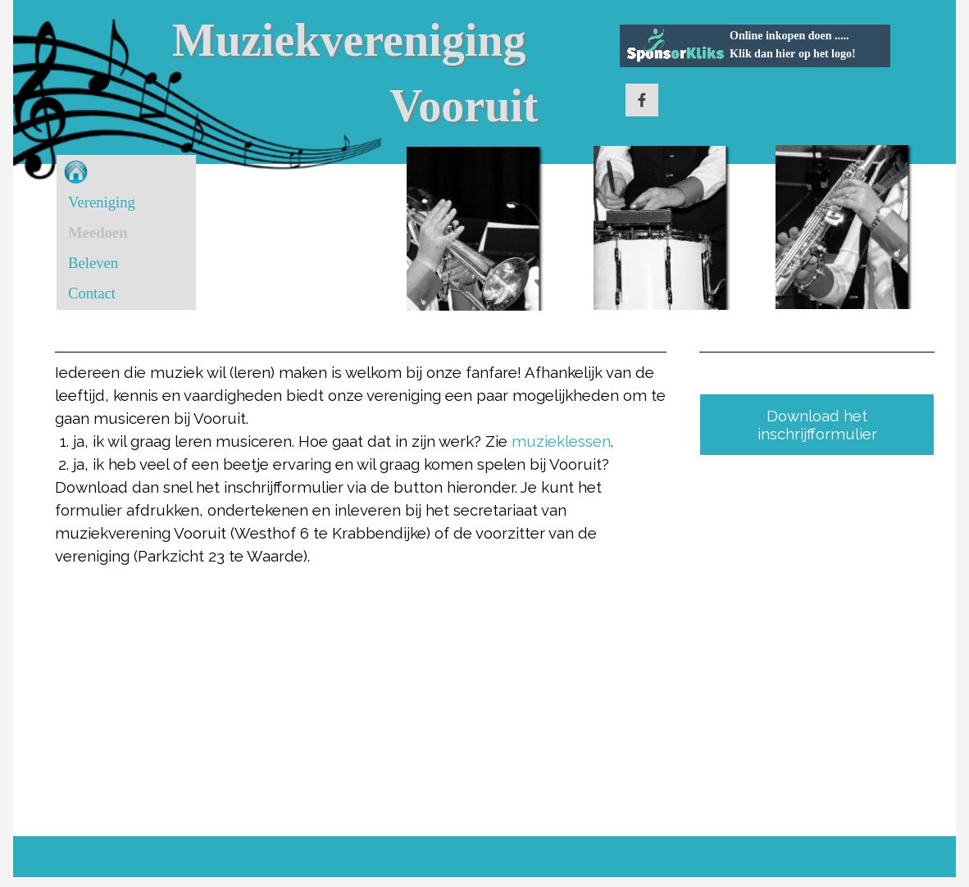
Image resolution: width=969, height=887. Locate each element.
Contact (92, 293)
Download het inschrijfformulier (817, 425)
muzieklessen (561, 441)
